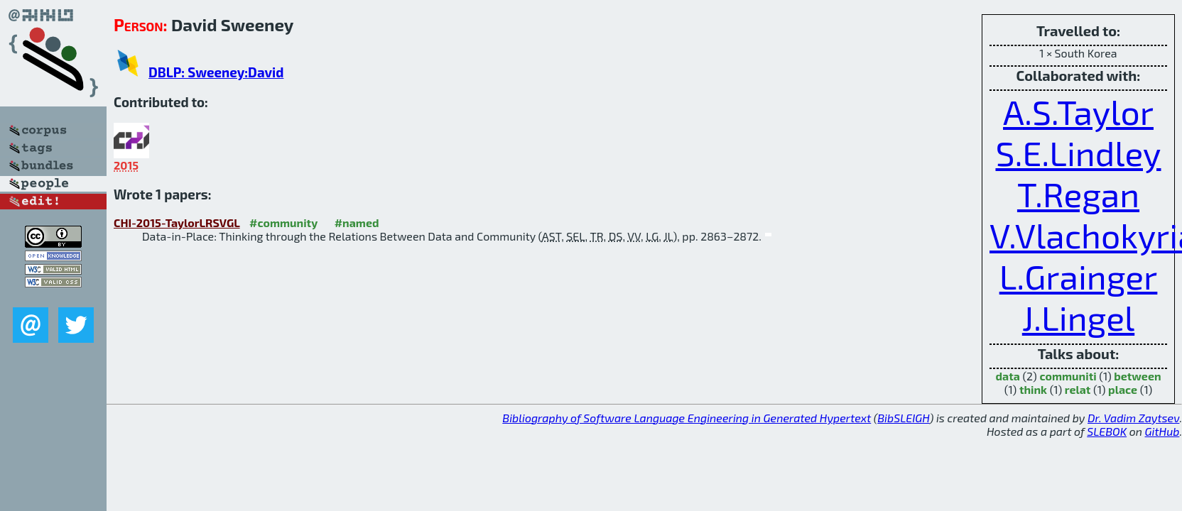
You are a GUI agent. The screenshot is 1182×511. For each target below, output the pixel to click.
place (1122, 389)
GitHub (1162, 431)
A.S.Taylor (1078, 111)
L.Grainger (1078, 276)
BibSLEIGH (903, 417)
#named (357, 222)
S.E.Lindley (1078, 152)
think (1033, 389)
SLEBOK (1107, 431)
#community (283, 222)
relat (1078, 389)
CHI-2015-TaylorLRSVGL (177, 222)
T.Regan (1078, 193)
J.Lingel (1078, 317)
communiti (1067, 376)
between (1137, 376)
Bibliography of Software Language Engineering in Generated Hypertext (686, 417)
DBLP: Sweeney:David (215, 72)
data (1007, 376)
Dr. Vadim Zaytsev (1133, 417)
